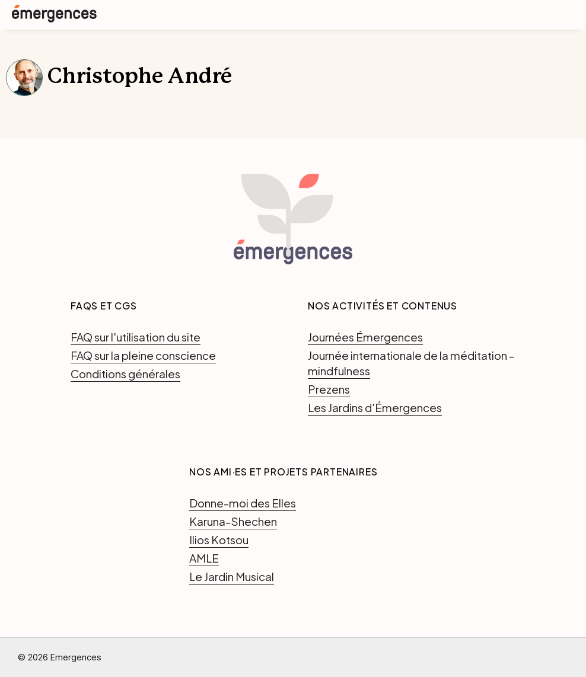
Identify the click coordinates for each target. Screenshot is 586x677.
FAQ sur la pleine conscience (143, 355)
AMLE (204, 558)
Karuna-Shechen (233, 521)
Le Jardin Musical (231, 576)
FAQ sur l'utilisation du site (135, 337)
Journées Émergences (365, 337)
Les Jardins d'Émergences (375, 407)
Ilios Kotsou (219, 539)
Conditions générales (125, 373)
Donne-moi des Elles (242, 503)
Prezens (329, 389)
